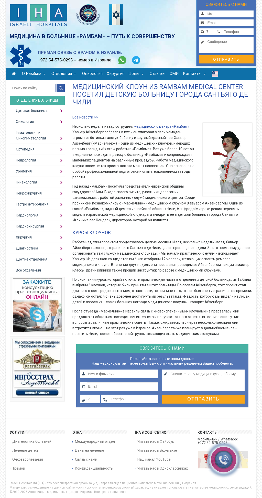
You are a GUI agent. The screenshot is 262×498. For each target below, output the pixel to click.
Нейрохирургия (29, 193)
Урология (24, 171)
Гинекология (26, 182)
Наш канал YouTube (154, 459)
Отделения (63, 73)
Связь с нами (86, 459)
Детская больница (32, 111)
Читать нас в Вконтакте (157, 450)
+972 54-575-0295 (55, 60)
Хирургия (115, 73)
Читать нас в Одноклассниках (162, 468)
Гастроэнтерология (32, 204)
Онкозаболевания (27, 459)
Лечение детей (25, 450)
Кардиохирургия (30, 226)
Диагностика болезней (31, 441)
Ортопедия (25, 149)
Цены (136, 73)
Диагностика (27, 248)
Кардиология (27, 215)
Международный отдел (95, 441)
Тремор (18, 468)
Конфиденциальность (94, 468)
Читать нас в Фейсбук (155, 441)
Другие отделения (31, 259)
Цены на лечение (89, 450)
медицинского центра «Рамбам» (161, 126)
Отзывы (158, 73)
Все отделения (28, 270)
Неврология (26, 160)
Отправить (226, 59)
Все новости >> (85, 117)
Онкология (92, 73)
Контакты (194, 73)
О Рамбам (33, 73)
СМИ (174, 73)
